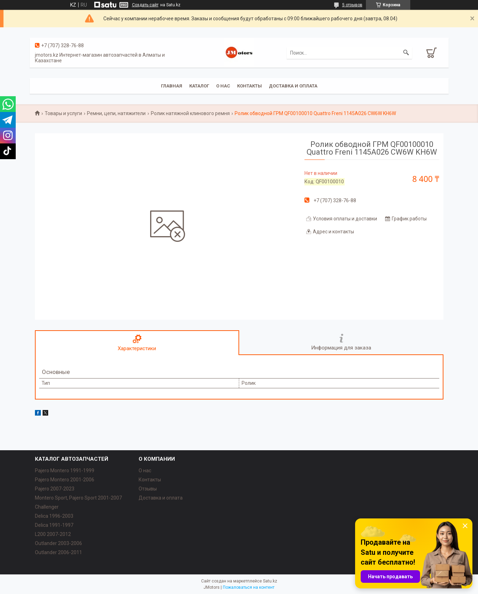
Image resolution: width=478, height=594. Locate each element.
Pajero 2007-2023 (54, 489)
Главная (171, 86)
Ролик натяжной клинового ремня (190, 113)
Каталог (199, 86)
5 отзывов (352, 4)
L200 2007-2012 (53, 534)
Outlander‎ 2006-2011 (58, 552)
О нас (223, 86)
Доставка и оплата (293, 86)
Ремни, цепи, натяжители (116, 113)
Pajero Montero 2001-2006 (64, 479)
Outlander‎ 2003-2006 (58, 543)
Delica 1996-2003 (54, 516)
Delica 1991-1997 (54, 525)
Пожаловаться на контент (248, 587)
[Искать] (406, 52)
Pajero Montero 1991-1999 (64, 470)
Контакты (249, 86)
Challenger (47, 507)
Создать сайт (145, 4)
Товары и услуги (63, 113)
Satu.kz (270, 581)
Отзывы (148, 489)
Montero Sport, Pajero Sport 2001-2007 (78, 498)
